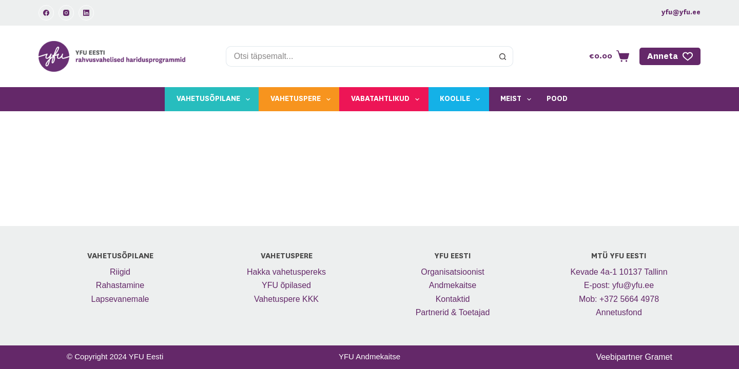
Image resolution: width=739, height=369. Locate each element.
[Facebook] (46, 12)
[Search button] (503, 56)
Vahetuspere (302, 99)
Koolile (462, 99)
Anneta (670, 56)
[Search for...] (359, 56)
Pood (557, 99)
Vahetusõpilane (215, 99)
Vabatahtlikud (387, 99)
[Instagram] (66, 12)
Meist (517, 99)
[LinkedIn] (86, 12)
